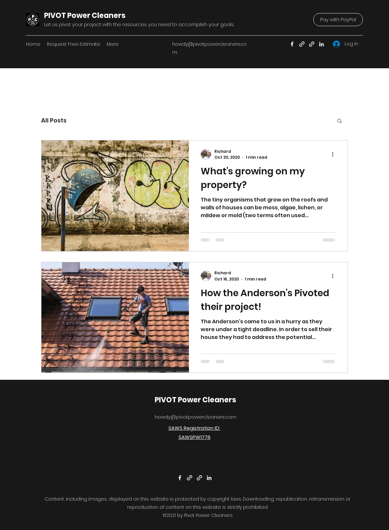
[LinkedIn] (321, 44)
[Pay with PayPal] (338, 19)
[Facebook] (292, 44)
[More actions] (335, 154)
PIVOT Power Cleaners (85, 15)
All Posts (54, 120)
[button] (339, 121)
